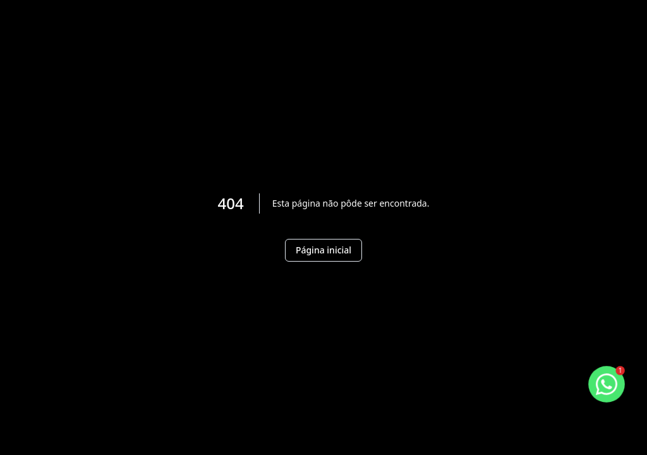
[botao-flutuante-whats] (606, 384)
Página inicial (323, 250)
